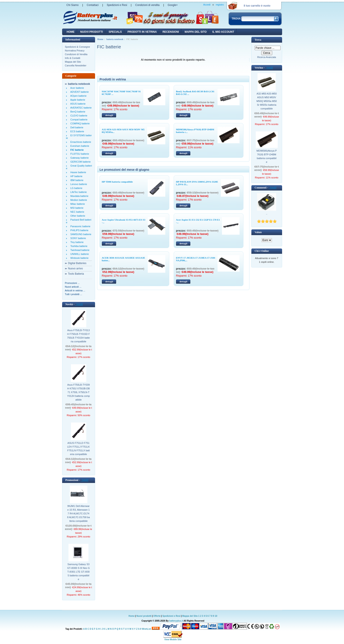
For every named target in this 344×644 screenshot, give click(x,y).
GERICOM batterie (80, 161)
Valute (258, 232)
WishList (146, 629)
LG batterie (76, 188)
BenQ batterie (77, 111)
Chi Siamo (73, 5)
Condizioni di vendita (147, 5)
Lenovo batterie (78, 184)
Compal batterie (78, 119)
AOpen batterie (78, 95)
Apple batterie (77, 99)
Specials (115, 31)
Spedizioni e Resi (117, 5)
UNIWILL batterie (79, 254)
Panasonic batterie (79, 226)
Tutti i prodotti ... (73, 294)
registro (220, 4)
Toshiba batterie (78, 246)
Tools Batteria (76, 273)
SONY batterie (77, 238)
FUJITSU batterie (79, 153)
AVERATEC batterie (80, 107)
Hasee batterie (77, 172)
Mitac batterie (77, 204)
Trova (258, 39)
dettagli (109, 115)
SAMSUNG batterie (80, 234)
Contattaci (93, 5)
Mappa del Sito (73, 61)
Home (71, 31)
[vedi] (79, 304)
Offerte (157, 616)
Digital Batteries (77, 263)
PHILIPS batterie (78, 230)
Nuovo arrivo (75, 268)
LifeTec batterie (78, 192)
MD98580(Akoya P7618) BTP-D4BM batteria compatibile (266, 156)
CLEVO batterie (78, 115)
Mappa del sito (196, 31)
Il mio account (223, 31)
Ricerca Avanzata (266, 57)
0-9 (139, 629)
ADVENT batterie (79, 92)
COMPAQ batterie (79, 123)
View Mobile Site (172, 639)
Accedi (207, 4)
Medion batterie (78, 200)
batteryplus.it (176, 621)
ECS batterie (76, 131)
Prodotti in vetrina (142, 31)
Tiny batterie (76, 242)
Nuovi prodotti (144, 616)
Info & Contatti (72, 58)
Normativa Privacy (75, 50)
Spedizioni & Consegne (77, 46)
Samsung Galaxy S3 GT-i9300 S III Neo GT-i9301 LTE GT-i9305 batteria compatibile (78, 572)
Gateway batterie (79, 157)
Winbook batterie (79, 258)
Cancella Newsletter (75, 65)
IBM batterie (76, 180)
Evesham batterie (79, 146)
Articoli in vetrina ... (75, 290)
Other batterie (77, 215)
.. (266, 213)
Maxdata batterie (78, 196)
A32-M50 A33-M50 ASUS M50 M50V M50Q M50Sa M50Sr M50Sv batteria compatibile (266, 101)
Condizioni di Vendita (76, 54)
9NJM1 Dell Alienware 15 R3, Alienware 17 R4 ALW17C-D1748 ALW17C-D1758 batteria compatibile (78, 513)
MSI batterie (76, 208)
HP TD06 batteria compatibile (117, 181)
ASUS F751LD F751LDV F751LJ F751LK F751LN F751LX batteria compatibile (78, 448)
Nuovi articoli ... (73, 286)
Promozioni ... (72, 283)
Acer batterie (76, 88)
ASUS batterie (77, 103)
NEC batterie (76, 211)
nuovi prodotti (91, 31)
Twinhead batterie (79, 250)
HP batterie (76, 176)
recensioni (170, 31)
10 (216, 616)
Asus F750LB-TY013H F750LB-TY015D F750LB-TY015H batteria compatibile (78, 336)
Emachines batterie (80, 142)
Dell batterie (76, 127)
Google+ (173, 5)
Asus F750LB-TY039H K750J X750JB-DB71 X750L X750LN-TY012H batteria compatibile (78, 392)
